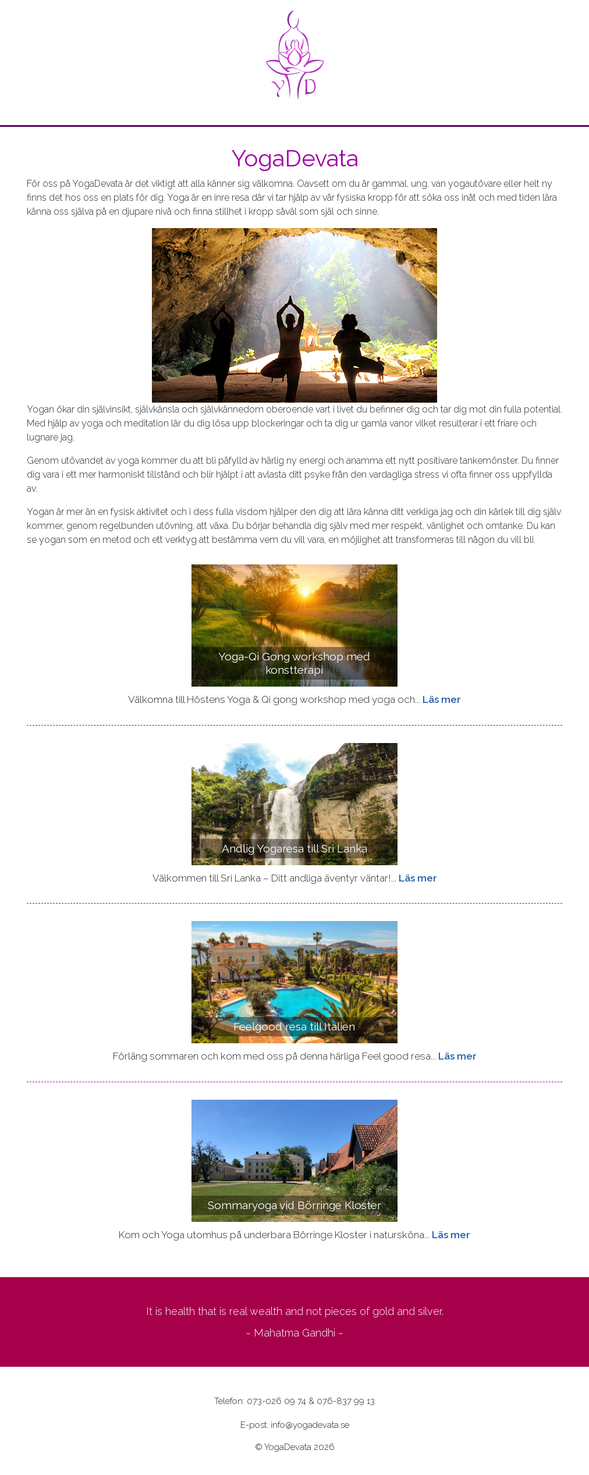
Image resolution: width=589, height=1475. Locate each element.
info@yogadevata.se (310, 1425)
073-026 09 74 (276, 1401)
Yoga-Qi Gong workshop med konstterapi (294, 663)
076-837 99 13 (346, 1401)
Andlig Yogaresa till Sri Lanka (294, 848)
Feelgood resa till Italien (294, 1026)
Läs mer (442, 699)
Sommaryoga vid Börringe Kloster (294, 1205)
